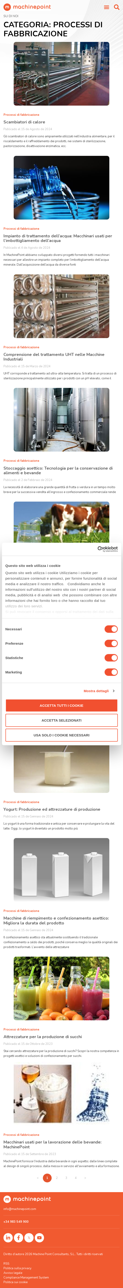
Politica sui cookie (15, 1282)
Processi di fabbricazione (21, 115)
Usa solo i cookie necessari (61, 735)
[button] (117, 7)
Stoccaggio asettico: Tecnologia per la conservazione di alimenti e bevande (58, 470)
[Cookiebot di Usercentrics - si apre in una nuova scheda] (97, 549)
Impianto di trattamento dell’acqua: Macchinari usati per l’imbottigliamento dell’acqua (57, 238)
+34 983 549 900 (15, 1222)
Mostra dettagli (96, 691)
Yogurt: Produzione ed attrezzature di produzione (51, 809)
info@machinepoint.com (19, 1209)
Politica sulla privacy (17, 1268)
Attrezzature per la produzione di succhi (42, 1037)
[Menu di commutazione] (106, 7)
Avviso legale (12, 1273)
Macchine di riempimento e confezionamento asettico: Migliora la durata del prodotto (56, 920)
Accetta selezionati (61, 720)
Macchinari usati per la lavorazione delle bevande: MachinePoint (52, 1144)
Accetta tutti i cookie (61, 705)
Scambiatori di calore (24, 122)
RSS (6, 1264)
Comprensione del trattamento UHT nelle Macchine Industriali (53, 357)
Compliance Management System (26, 1277)
